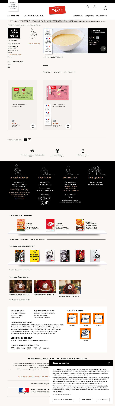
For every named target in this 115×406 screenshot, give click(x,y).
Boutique (36, 333)
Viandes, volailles (53, 327)
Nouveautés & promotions (13, 47)
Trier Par (46, 72)
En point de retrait (16, 315)
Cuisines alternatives (49, 331)
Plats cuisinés (27, 327)
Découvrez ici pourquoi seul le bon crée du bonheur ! (19, 184)
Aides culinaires (19, 25)
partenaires (97, 369)
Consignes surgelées (48, 313)
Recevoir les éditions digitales (18, 239)
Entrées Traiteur (35, 325)
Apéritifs (26, 325)
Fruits (53, 329)
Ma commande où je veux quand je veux (45, 189)
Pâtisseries (25, 331)
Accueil (10, 25)
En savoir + (46, 348)
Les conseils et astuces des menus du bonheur (33, 340)
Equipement (68, 72)
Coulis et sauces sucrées (33, 25)
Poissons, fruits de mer (40, 327)
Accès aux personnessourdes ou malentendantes (70, 201)
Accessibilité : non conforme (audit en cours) (49, 365)
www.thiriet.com (85, 369)
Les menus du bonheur (33, 16)
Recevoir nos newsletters (37, 239)
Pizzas (61, 325)
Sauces (10, 52)
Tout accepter (103, 400)
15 (25, 140)
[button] (95, 7)
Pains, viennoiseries (36, 331)
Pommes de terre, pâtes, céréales (28, 329)
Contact (34, 365)
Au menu (14, 340)
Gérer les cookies (103, 386)
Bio (9, 67)
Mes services (77, 16)
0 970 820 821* (70, 185)
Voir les (57, 72)
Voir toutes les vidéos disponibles (19, 299)
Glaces (58, 329)
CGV (44, 363)
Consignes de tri (18, 365)
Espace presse (27, 365)
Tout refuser (86, 400)
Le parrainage (15, 317)
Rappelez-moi (70, 194)
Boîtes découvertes (26, 333)
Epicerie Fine (15, 333)
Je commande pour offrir (42, 317)
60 (29, 140)
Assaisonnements (13, 50)
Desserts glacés (16, 331)
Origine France (12, 65)
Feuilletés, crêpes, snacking (50, 325)
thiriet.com (15, 363)
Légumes (14, 329)
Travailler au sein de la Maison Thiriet (95, 183)
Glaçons (10, 57)
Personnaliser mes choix (63, 400)
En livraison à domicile (18, 313)
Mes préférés (89, 16)
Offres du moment (17, 325)
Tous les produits (14, 44)
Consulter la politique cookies (62, 394)
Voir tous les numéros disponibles (19, 270)
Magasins (37, 313)
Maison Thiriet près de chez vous (45, 183)
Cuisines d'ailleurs (16, 327)
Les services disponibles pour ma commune (30, 363)
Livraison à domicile (40, 315)
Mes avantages (101, 16)
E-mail (70, 197)
